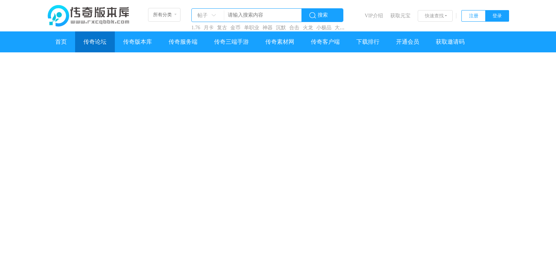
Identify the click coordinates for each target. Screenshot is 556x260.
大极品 (342, 27)
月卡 (209, 27)
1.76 (195, 27)
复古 (222, 27)
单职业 (251, 27)
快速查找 (434, 15)
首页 (61, 42)
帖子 (202, 15)
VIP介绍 (374, 15)
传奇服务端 (183, 42)
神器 (267, 27)
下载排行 (367, 42)
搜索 (323, 15)
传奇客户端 (325, 42)
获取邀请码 (450, 42)
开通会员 (407, 42)
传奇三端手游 (231, 42)
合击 (294, 27)
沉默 (281, 27)
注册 (473, 15)
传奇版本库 (137, 42)
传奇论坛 (95, 42)
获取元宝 (400, 15)
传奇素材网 (279, 42)
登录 (497, 15)
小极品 (323, 27)
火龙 (308, 27)
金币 (235, 27)
